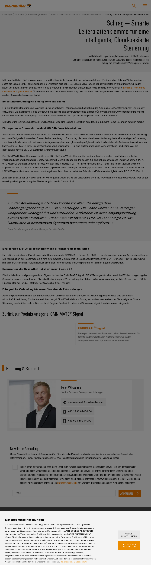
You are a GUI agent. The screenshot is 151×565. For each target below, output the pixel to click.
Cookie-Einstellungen (129, 536)
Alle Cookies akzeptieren (129, 547)
